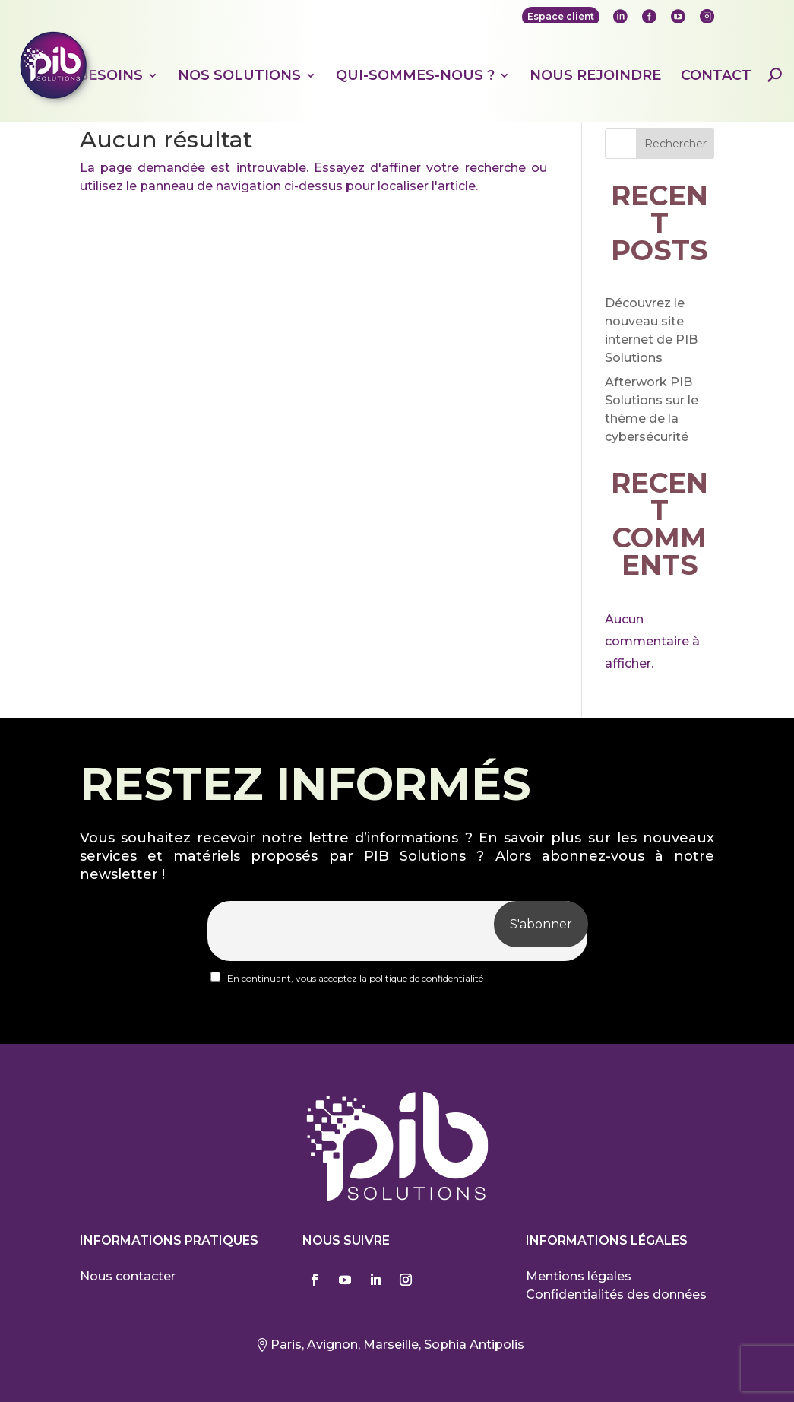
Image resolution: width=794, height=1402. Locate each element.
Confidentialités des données (616, 1294)
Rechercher (675, 144)
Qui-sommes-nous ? (415, 76)
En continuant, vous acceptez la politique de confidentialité (347, 978)
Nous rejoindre (595, 76)
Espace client (560, 16)
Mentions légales (578, 1276)
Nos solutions (239, 76)
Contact (716, 76)
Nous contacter (128, 1276)
